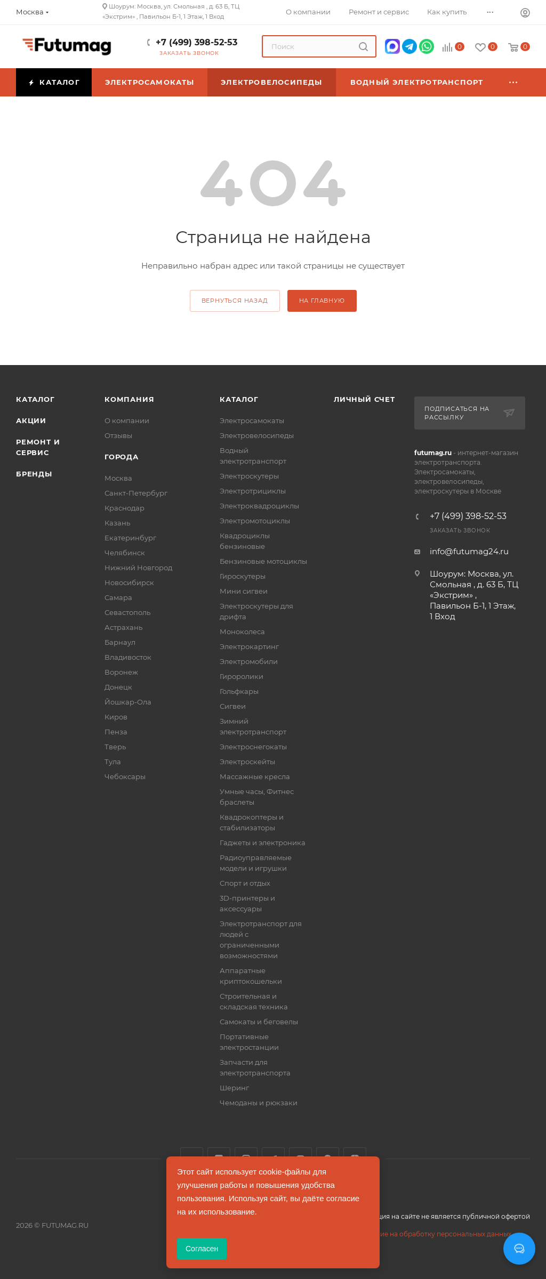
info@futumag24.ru (469, 551)
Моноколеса (242, 631)
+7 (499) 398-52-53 (196, 42)
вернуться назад (235, 300)
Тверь (115, 746)
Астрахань (123, 627)
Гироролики (241, 676)
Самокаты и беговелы (259, 1021)
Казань (117, 523)
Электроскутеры (249, 476)
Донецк (118, 687)
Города (122, 456)
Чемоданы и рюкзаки (259, 1102)
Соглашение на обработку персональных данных (428, 1234)
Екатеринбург (130, 537)
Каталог (35, 399)
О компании (127, 420)
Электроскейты (247, 761)
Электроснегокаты (253, 746)
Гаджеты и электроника (263, 842)
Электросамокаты (252, 420)
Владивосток (128, 657)
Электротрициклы (253, 491)
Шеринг (234, 1087)
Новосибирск (129, 582)
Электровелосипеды (257, 435)
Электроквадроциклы (259, 505)
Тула (113, 761)
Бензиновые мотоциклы (263, 561)
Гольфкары (239, 691)
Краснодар (124, 508)
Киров (116, 717)
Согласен (202, 1248)
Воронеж (121, 672)
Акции (31, 420)
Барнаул (120, 642)
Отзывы (118, 435)
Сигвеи (233, 706)
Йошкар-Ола (128, 702)
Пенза (116, 731)
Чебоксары (125, 776)
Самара (118, 597)
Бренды (34, 473)
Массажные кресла (255, 776)
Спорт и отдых (245, 883)
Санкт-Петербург (136, 493)
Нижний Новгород (138, 567)
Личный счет (364, 399)
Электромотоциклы (255, 520)
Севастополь (127, 612)
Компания (129, 399)
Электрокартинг (249, 646)
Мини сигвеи (244, 591)
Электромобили (249, 661)
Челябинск (125, 552)
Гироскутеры (243, 576)
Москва (118, 478)
